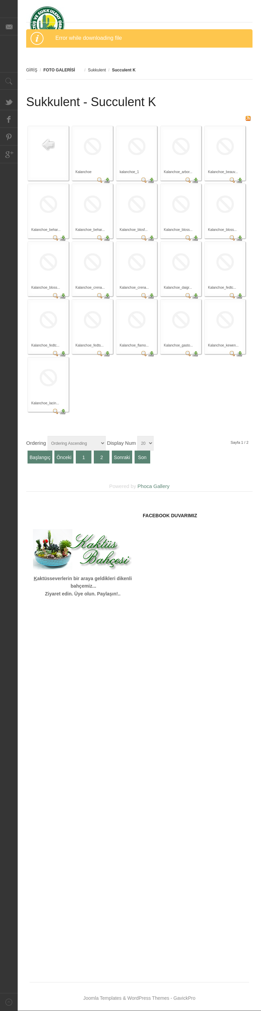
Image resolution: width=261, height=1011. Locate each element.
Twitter (9, 101)
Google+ (9, 154)
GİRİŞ (31, 70)
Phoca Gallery (154, 486)
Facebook (9, 119)
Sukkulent (97, 70)
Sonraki (122, 457)
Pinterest (9, 137)
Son (142, 457)
